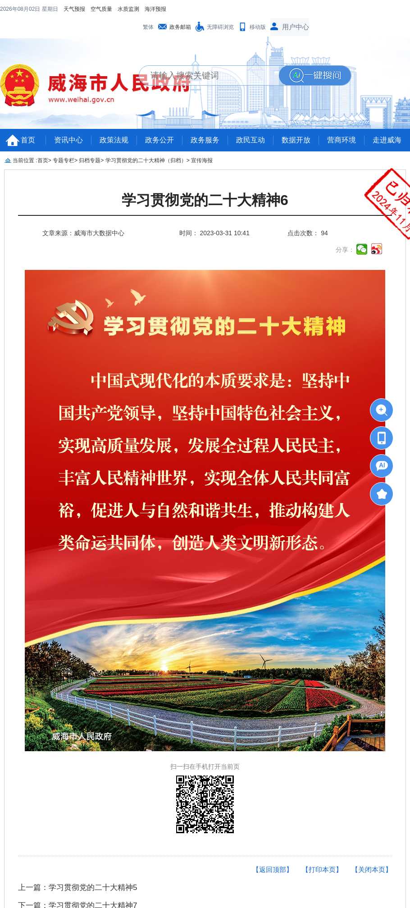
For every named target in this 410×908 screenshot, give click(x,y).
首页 (28, 140)
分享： (345, 249)
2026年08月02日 (21, 9)
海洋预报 (155, 9)
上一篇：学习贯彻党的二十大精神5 (77, 887)
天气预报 (74, 9)
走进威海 (387, 140)
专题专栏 (63, 160)
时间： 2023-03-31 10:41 (214, 233)
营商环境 (341, 140)
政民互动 (250, 140)
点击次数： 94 (307, 233)
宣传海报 (202, 160)
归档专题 (89, 160)
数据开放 (296, 140)
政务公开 (159, 140)
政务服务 (205, 140)
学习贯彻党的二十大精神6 (205, 200)
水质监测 (128, 9)
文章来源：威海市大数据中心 (83, 233)
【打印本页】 (322, 869)
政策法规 (114, 140)
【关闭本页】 (371, 869)
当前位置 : (25, 160)
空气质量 (101, 9)
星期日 (50, 9)
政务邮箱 (180, 27)
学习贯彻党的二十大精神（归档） (146, 160)
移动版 (258, 27)
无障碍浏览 (220, 27)
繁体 (148, 27)
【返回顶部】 (272, 869)
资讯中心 (68, 140)
